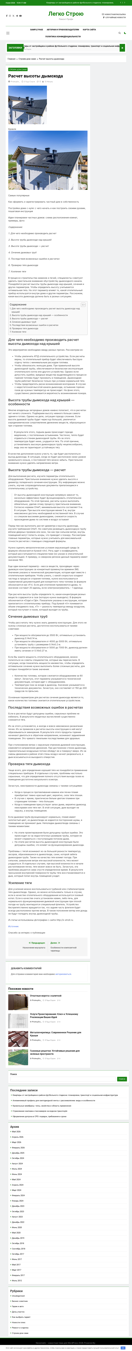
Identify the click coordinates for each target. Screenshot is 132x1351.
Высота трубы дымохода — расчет (30, 318)
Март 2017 (16, 1270)
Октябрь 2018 (18, 1243)
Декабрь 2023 (18, 1206)
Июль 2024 (17, 1169)
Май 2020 (16, 1233)
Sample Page (36, 30)
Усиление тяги (19, 332)
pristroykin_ (15, 82)
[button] (82, 305)
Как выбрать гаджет (21, 1317)
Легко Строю (66, 13)
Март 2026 (16, 1142)
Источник (13, 926)
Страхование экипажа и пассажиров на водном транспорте (40, 1111)
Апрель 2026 (17, 1137)
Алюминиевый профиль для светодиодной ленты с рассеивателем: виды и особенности (54, 1101)
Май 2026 (16, 1132)
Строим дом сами (17, 69)
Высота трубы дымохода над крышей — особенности (40, 315)
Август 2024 (17, 1164)
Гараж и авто (18, 1307)
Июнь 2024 (17, 1174)
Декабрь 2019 (18, 1238)
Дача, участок (18, 1312)
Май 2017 (16, 1265)
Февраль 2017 (18, 1275)
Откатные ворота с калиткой (45, 996)
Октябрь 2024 (18, 1158)
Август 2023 (17, 1217)
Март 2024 (16, 1190)
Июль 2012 (17, 1281)
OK (123, 1348)
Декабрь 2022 (18, 1222)
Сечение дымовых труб (24, 322)
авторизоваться (63, 974)
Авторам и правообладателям (63, 30)
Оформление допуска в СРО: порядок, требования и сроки (39, 1117)
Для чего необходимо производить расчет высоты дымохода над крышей (46, 310)
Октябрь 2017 (18, 1254)
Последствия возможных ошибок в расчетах (35, 325)
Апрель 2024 (17, 1185)
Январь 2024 (17, 1201)
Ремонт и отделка (20, 1328)
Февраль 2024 (18, 1196)
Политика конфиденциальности (63, 36)
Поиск (13, 1074)
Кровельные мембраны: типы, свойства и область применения (42, 1106)
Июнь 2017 (17, 1259)
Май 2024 (16, 1180)
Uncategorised (18, 1296)
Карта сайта (89, 30)
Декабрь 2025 (18, 1153)
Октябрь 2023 (18, 1211)
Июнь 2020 (17, 1228)
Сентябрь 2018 (18, 1249)
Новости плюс (18, 1322)
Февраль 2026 (18, 1148)
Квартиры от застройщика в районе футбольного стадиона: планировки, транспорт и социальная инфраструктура (80, 3)
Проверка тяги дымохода (25, 328)
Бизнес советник (20, 1301)
